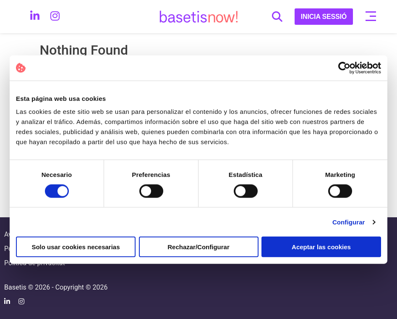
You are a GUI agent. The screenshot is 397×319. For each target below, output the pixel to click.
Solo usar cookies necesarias (75, 246)
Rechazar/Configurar (198, 246)
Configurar (348, 221)
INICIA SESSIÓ (324, 16)
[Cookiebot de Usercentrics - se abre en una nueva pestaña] (344, 67)
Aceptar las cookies (321, 246)
